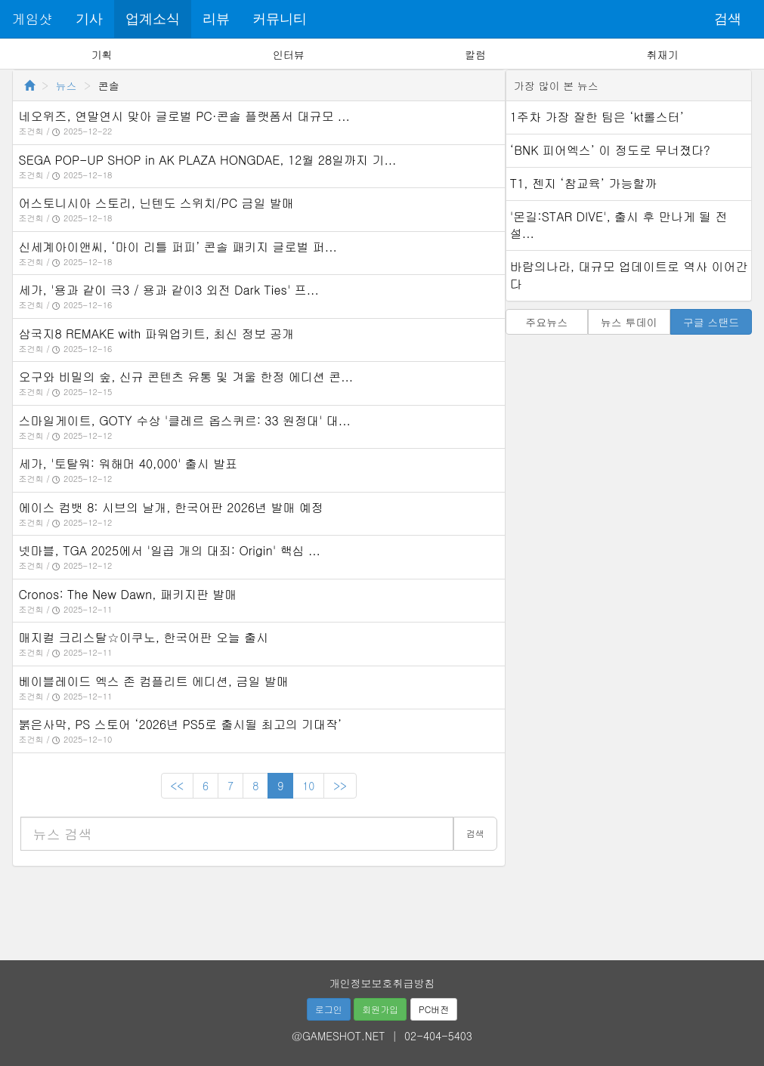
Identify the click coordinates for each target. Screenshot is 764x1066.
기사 (89, 18)
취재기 (662, 54)
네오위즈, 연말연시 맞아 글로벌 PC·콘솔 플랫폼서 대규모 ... (184, 116)
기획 (102, 54)
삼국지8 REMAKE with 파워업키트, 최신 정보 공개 (157, 333)
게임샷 (32, 18)
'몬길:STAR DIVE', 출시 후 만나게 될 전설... (619, 225)
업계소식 (152, 18)
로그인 (328, 1009)
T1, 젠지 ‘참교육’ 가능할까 (583, 183)
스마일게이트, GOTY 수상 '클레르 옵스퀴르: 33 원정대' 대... (185, 420)
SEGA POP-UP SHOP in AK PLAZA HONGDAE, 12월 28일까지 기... (208, 159)
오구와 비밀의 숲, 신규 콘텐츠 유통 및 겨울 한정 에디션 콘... (186, 376)
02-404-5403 (438, 1035)
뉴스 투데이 (629, 321)
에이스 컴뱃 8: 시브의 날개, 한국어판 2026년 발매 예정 (171, 507)
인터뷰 (289, 54)
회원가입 (380, 1009)
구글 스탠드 (711, 321)
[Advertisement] (382, 908)
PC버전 (434, 1009)
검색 (727, 18)
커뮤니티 (279, 18)
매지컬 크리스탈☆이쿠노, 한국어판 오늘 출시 (144, 637)
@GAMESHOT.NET (338, 1035)
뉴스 (66, 85)
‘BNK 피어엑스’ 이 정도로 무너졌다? (610, 150)
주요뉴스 (546, 321)
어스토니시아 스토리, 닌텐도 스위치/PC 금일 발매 (156, 203)
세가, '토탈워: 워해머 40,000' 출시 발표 (128, 463)
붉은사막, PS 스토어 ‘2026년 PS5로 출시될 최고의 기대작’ (180, 724)
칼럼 (475, 54)
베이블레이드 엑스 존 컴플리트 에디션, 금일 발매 (154, 681)
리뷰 (216, 18)
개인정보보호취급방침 (382, 982)
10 (308, 785)
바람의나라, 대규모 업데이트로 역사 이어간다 (629, 275)
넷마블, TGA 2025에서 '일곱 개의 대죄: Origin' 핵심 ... (169, 550)
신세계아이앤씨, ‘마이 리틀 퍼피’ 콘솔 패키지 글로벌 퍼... (178, 246)
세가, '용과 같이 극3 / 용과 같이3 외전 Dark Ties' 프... (169, 289)
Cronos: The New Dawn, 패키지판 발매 (128, 594)
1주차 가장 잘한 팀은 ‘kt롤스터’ (597, 116)
